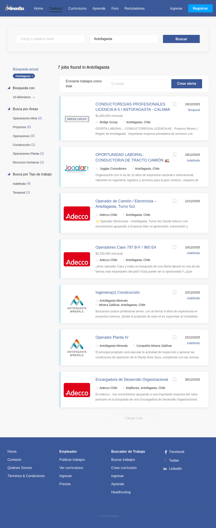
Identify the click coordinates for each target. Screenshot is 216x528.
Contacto (14, 459)
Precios (65, 484)
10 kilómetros (22, 97)
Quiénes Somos (19, 468)
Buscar (181, 39)
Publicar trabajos (72, 459)
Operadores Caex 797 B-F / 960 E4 (126, 247)
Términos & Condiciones (26, 476)
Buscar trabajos (123, 459)
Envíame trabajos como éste (84, 83)
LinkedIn (175, 468)
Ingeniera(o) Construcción (118, 292)
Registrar (200, 8)
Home (12, 451)
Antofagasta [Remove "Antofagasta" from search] (22, 76)
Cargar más (134, 418)
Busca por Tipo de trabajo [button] (32, 174)
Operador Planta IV (112, 337)
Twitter (174, 460)
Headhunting (121, 492)
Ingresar (176, 8)
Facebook (174, 452)
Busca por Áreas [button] (25, 109)
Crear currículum (124, 468)
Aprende (117, 484)
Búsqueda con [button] (23, 88)
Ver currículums (71, 468)
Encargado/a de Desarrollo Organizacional (132, 379)
